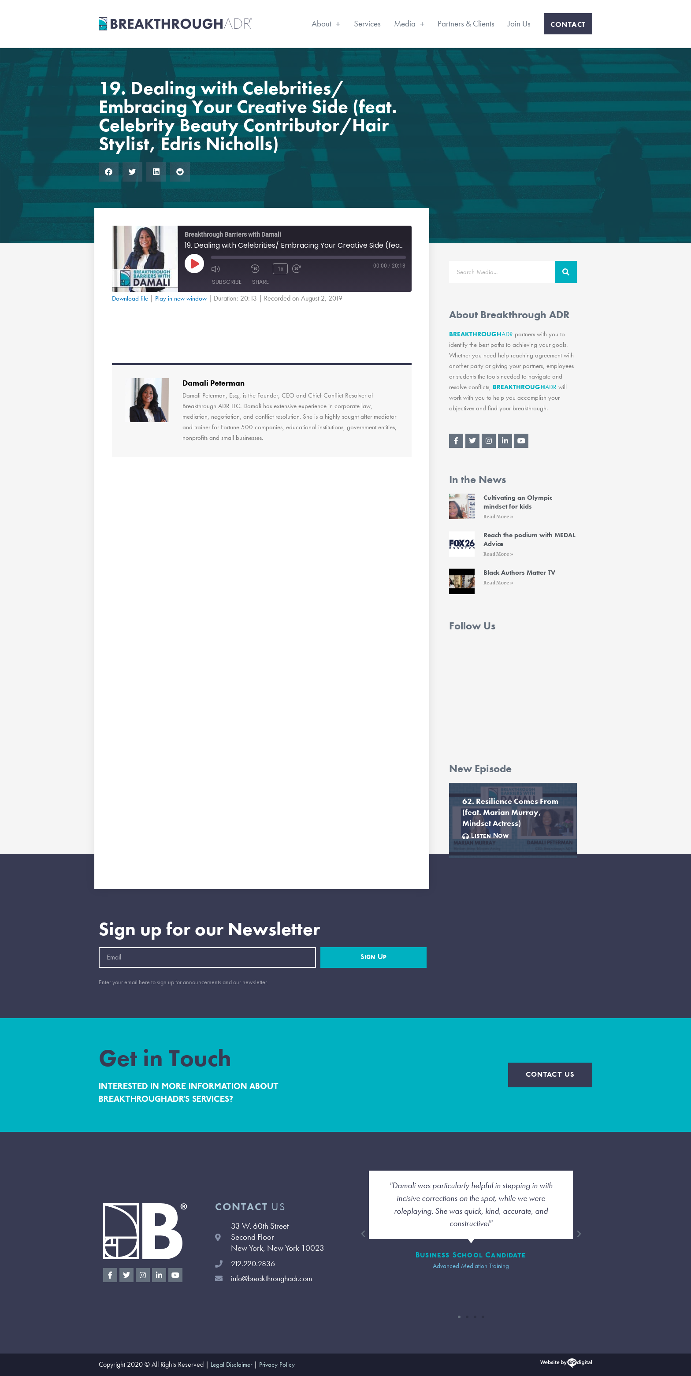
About (326, 23)
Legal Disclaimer (233, 1364)
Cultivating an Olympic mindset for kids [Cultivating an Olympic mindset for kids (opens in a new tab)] (517, 502)
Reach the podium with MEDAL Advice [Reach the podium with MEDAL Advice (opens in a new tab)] (529, 539)
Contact (568, 24)
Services (367, 23)
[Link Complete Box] (513, 820)
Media (409, 23)
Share (260, 282)
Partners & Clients (466, 23)
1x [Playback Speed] (280, 268)
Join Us (519, 23)
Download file (131, 298)
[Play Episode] (194, 263)
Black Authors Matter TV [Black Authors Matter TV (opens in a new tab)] (519, 572)
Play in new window (184, 298)
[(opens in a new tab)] (462, 508)
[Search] (566, 272)
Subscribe (226, 282)
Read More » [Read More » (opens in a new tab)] (498, 517)
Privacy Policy (280, 1364)
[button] (109, 172)
